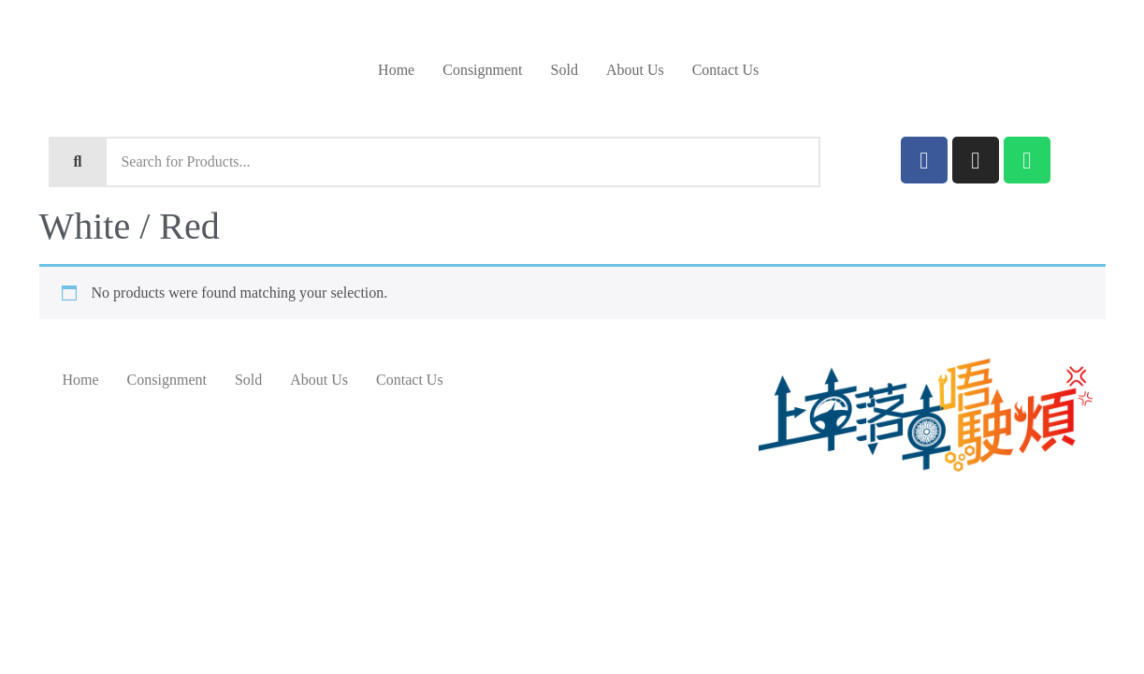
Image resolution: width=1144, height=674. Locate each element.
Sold (564, 70)
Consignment (482, 70)
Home (396, 70)
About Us (635, 70)
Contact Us (726, 70)
